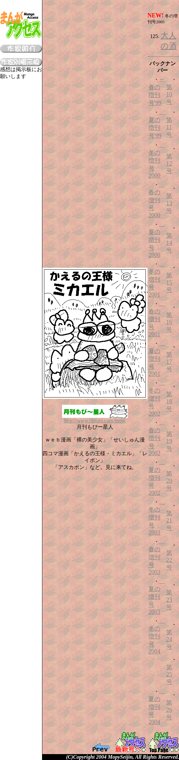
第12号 (169, 163)
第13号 (169, 203)
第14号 (169, 243)
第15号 (169, 282)
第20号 (169, 481)
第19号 (169, 441)
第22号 (169, 560)
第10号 (169, 94)
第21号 (169, 520)
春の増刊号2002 (156, 438)
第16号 (169, 322)
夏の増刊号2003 (156, 596)
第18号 (169, 401)
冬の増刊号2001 (156, 279)
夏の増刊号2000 (156, 239)
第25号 (169, 674)
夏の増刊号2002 (156, 477)
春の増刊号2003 (156, 556)
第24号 (169, 639)
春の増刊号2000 (156, 200)
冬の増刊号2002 (156, 398)
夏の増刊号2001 (156, 358)
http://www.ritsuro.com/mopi (95, 418)
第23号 (169, 600)
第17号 (169, 362)
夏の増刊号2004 (156, 706)
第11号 (169, 127)
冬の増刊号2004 (156, 636)
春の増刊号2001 (156, 319)
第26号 (169, 710)
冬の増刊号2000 (156, 160)
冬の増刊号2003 (156, 517)
